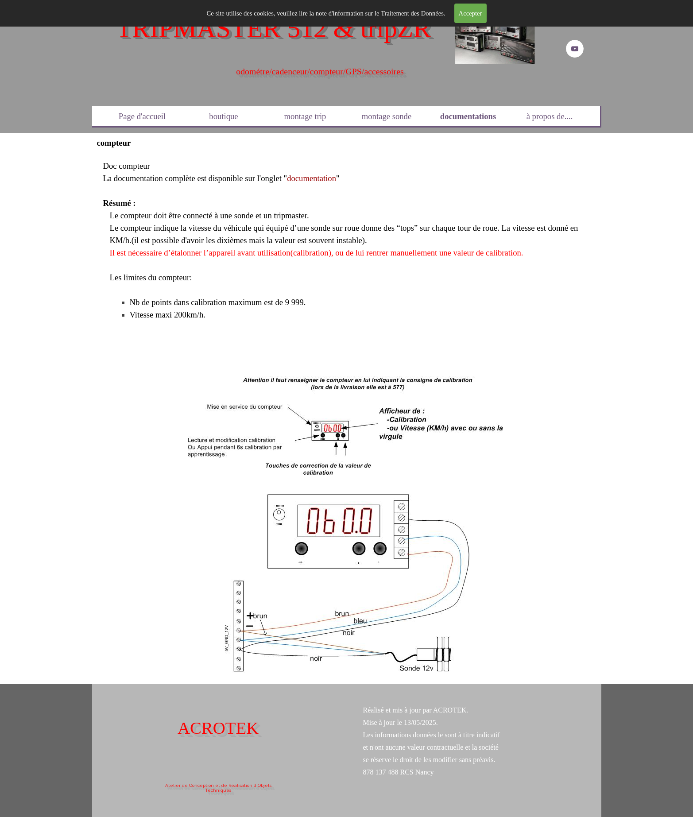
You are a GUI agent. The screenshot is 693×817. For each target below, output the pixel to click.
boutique (223, 116)
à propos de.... (550, 116)
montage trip (305, 116)
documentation (311, 178)
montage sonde (386, 116)
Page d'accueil (142, 116)
